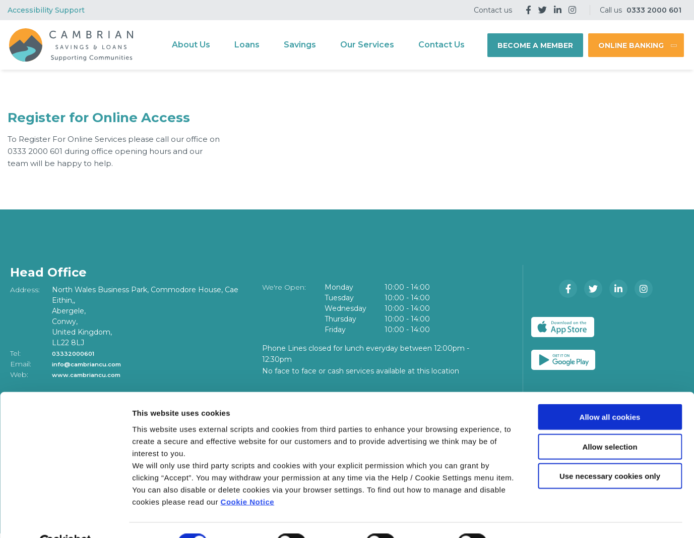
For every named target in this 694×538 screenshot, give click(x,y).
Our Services (367, 44)
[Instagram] (572, 10)
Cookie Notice (248, 477)
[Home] (70, 45)
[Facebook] (528, 10)
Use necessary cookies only (609, 452)
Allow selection (609, 422)
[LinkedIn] (557, 10)
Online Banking (631, 45)
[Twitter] (542, 10)
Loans (247, 44)
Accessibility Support (46, 10)
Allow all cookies (610, 393)
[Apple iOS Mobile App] (568, 327)
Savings (300, 44)
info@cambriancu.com (95, 363)
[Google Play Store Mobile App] (648, 327)
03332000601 (77, 353)
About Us (191, 44)
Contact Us (441, 44)
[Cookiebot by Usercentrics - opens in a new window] (65, 518)
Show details (529, 518)
